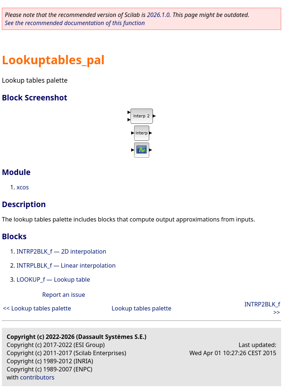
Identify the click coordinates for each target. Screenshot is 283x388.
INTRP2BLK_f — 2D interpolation (61, 251)
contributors (37, 377)
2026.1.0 (158, 15)
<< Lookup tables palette (37, 308)
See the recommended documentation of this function (75, 23)
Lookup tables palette (141, 308)
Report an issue (63, 295)
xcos (23, 187)
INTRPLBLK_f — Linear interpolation (66, 265)
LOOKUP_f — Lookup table (53, 279)
